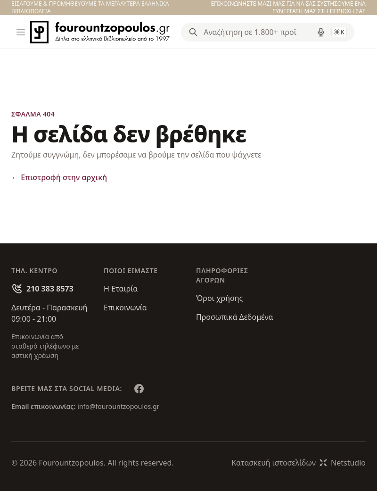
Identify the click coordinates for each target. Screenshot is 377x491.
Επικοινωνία (125, 307)
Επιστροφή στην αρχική (59, 177)
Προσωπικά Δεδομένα (234, 317)
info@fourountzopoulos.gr (118, 406)
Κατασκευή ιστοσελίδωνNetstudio (298, 463)
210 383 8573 (50, 288)
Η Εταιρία (121, 288)
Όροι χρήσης (219, 298)
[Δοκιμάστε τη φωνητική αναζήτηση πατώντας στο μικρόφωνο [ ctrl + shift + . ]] (321, 32)
